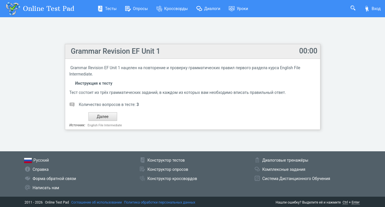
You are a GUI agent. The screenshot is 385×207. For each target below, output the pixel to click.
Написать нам (46, 187)
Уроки (238, 8)
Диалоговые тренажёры (285, 160)
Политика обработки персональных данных (159, 202)
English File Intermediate (105, 125)
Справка (41, 169)
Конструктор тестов (166, 160)
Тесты (107, 8)
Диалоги (208, 8)
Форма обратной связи (54, 178)
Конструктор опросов (168, 169)
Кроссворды (172, 8)
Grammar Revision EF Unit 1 (115, 51)
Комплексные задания (283, 169)
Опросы (136, 8)
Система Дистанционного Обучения (296, 178)
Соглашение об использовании (96, 202)
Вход (372, 8)
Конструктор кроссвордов (172, 178)
